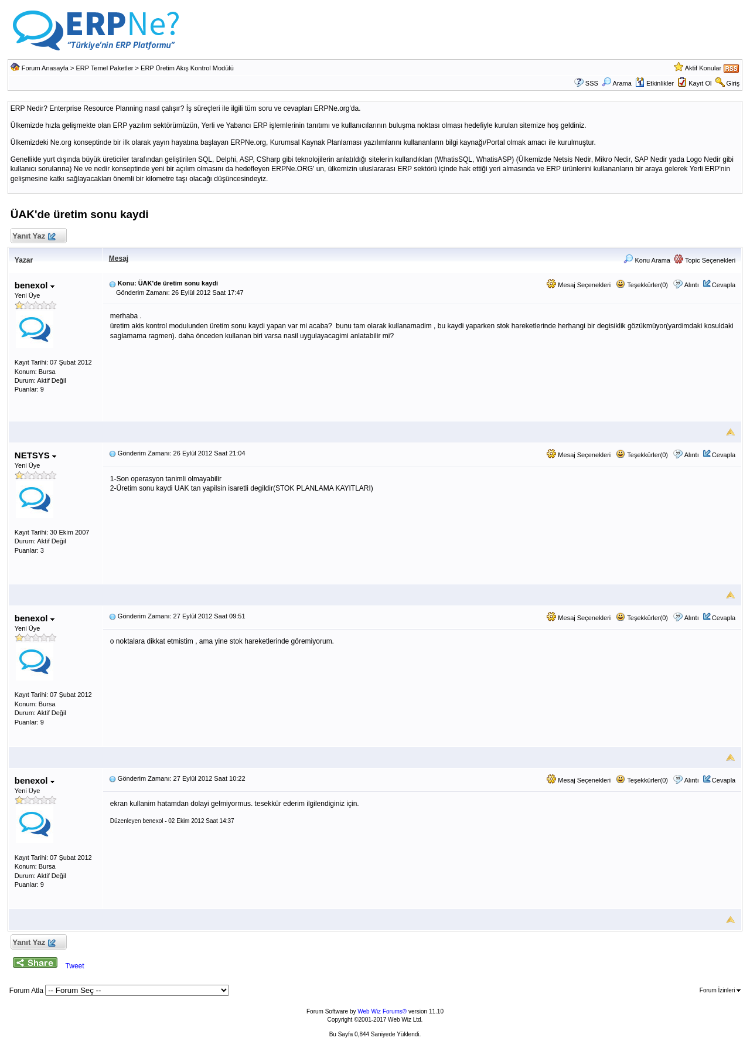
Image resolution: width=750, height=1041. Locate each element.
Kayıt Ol (699, 83)
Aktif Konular (703, 68)
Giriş (733, 83)
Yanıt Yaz (34, 236)
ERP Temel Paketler (105, 68)
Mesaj (118, 258)
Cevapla (723, 284)
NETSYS (35, 455)
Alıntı (691, 284)
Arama (617, 83)
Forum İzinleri (720, 990)
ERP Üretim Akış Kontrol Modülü (187, 68)
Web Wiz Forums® (382, 1011)
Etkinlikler (654, 83)
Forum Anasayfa (45, 68)
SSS (591, 83)
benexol (34, 285)
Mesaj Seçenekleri (579, 284)
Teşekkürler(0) (642, 284)
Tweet (75, 966)
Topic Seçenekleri (704, 260)
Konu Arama (646, 260)
